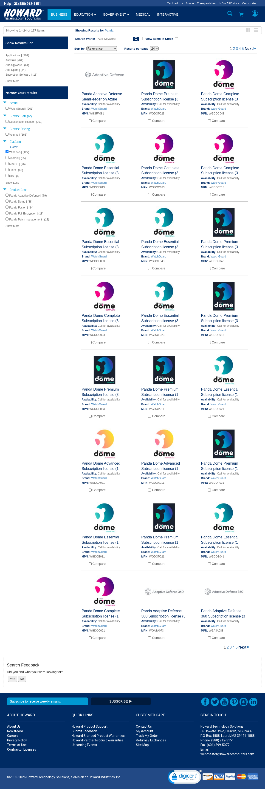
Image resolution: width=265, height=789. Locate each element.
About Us (13, 726)
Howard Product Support (89, 726)
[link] (184, 778)
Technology (175, 3)
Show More (13, 81)
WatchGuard (99, 108)
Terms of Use (17, 745)
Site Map (142, 745)
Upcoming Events (84, 745)
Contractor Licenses (21, 749)
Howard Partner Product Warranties (97, 740)
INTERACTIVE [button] (167, 14)
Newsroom (15, 731)
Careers (13, 736)
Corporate (249, 3)
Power (190, 3)
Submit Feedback (84, 731)
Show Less (12, 182)
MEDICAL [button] (143, 14)
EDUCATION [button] (85, 14)
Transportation (207, 3)
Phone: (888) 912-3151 (217, 740)
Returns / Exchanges (151, 740)
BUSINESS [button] (59, 14)
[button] (241, 15)
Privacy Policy (17, 740)
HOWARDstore (229, 3)
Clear (14, 147)
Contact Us (144, 726)
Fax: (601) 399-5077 (214, 745)
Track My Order (147, 736)
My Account (144, 731)
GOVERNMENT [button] (116, 14)
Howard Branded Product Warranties (98, 736)
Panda (109, 30)
